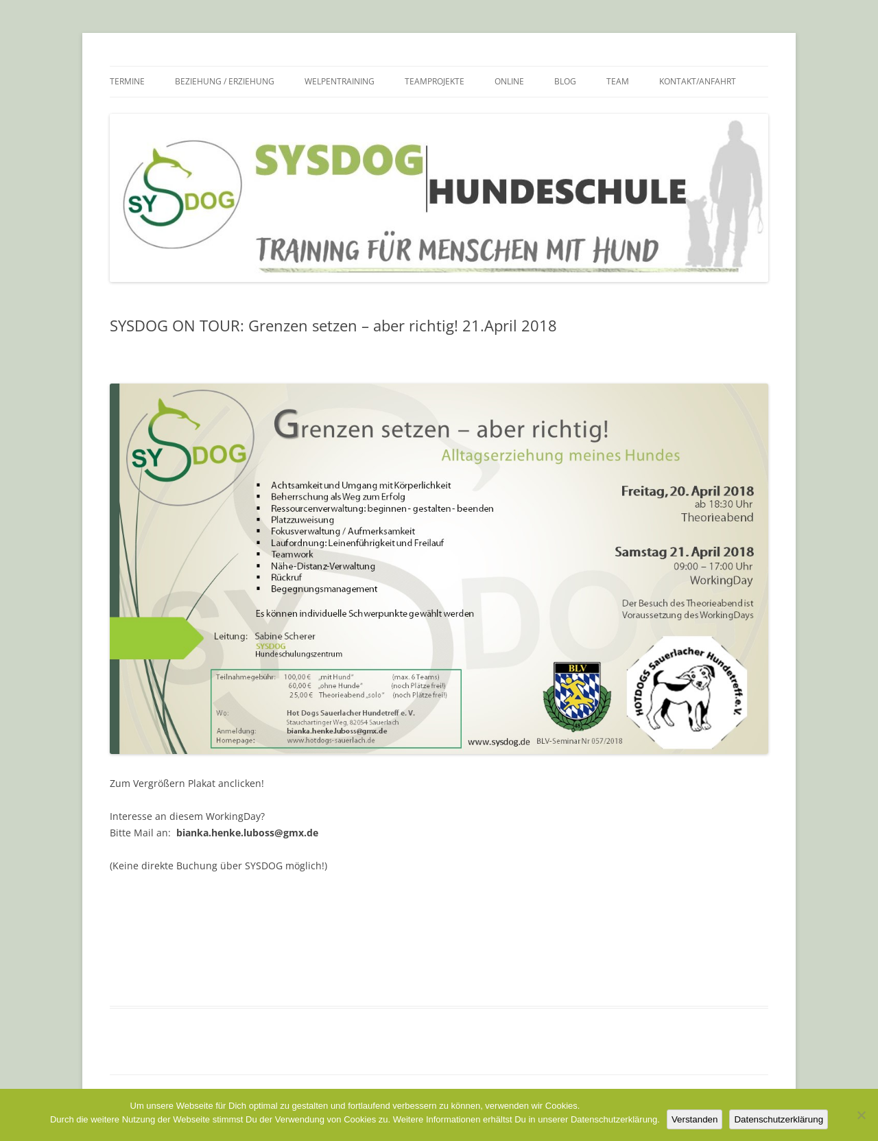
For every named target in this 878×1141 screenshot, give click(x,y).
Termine (127, 81)
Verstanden (694, 1119)
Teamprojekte (434, 81)
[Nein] (861, 1115)
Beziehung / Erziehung (224, 81)
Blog (565, 81)
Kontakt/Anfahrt (697, 81)
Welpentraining (340, 81)
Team (617, 81)
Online (509, 81)
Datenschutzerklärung (778, 1119)
